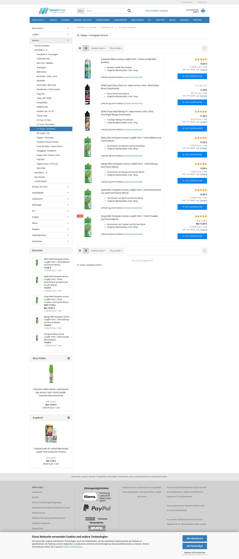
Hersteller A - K (40, 50)
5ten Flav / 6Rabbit (45, 63)
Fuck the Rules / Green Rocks (50, 146)
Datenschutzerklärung (72, 547)
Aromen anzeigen (41, 45)
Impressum (37, 492)
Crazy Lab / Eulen (44, 98)
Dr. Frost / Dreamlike (46, 124)
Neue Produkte (152, 11)
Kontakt (35, 497)
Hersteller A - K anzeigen (47, 54)
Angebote (164, 11)
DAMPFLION (42, 107)
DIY (149, 20)
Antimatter (41, 67)
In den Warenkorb (192, 76)
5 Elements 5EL (43, 59)
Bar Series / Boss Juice (47, 76)
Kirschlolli (41, 168)
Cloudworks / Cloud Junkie (48, 89)
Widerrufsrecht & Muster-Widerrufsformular (51, 508)
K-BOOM (40, 159)
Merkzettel (202, 2)
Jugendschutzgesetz (41, 523)
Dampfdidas (42, 102)
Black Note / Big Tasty (46, 85)
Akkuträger (137, 20)
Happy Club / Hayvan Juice (48, 155)
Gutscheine (37, 241)
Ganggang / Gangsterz (46, 151)
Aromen (65, 20)
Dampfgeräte (103, 20)
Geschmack (39, 177)
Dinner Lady (42, 116)
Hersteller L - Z (40, 172)
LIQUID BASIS (40, 181)
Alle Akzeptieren (195, 538)
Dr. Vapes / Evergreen (46, 129)
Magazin (184, 20)
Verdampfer (120, 20)
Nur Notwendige (195, 546)
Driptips (160, 20)
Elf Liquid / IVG (43, 133)
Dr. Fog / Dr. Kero (44, 120)
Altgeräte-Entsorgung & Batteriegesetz (48, 518)
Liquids (53, 20)
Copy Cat (40, 94)
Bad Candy (41, 72)
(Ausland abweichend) (133, 77)
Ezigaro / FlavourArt (45, 137)
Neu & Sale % (38, 20)
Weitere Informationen (194, 552)
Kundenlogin (186, 2)
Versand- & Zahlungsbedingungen (46, 502)
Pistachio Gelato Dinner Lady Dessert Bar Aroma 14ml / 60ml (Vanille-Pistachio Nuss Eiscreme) (51, 392)
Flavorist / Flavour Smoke (48, 142)
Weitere (197, 20)
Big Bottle (41, 80)
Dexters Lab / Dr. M (45, 111)
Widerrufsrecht (38, 513)
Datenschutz (37, 528)
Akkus (172, 20)
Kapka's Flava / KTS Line (47, 164)
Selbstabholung (39, 235)
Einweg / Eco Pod (82, 20)
